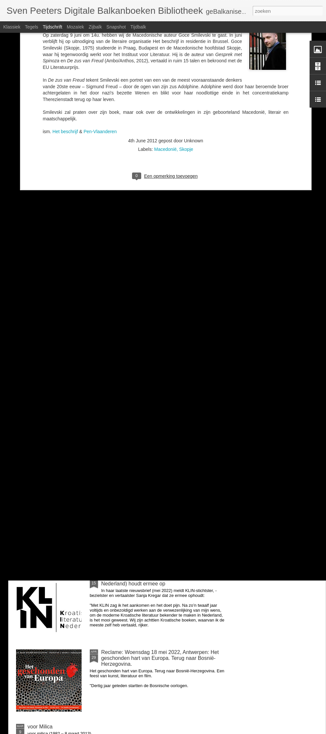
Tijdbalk (138, 27)
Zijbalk (95, 27)
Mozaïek (75, 27)
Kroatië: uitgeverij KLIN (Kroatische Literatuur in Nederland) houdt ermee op (156, 580)
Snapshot (116, 27)
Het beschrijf (65, 36)
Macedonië (165, 54)
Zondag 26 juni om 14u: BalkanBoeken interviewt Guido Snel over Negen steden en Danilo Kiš (158, 506)
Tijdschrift (52, 27)
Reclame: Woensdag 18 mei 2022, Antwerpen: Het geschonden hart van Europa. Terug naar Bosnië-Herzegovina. (160, 658)
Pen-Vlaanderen (100, 36)
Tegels (31, 27)
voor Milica (113, 429)
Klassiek (11, 27)
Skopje (186, 54)
